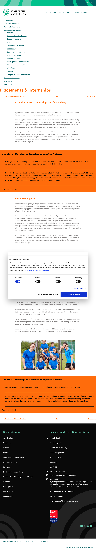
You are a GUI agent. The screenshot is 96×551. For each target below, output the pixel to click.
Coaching (6, 443)
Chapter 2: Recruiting (12, 27)
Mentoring (11, 42)
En (88, 3)
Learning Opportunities (16, 52)
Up (57, 96)
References (8, 81)
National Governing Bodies (13, 472)
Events (61, 12)
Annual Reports (9, 496)
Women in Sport (9, 491)
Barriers (10, 33)
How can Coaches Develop (17, 36)
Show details (78, 288)
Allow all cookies (74, 294)
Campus (6, 448)
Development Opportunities (18, 62)
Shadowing (11, 49)
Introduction (8, 20)
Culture (10, 71)
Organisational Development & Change (18, 477)
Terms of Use (43, 541)
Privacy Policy (30, 541)
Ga (91, 3)
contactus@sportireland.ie (66, 475)
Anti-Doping (8, 438)
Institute (6, 467)
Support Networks (14, 39)
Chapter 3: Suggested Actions (18, 75)
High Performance (10, 462)
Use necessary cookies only (48, 294)
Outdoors (6, 482)
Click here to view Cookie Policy (36, 270)
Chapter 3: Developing (12, 30)
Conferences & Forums (15, 46)
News (55, 12)
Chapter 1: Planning (11, 24)
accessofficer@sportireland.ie (66, 501)
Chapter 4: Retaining (12, 78)
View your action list (9, 189)
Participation (8, 487)
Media (67, 12)
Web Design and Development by (79, 547)
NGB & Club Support (15, 58)
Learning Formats (14, 55)
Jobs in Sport (85, 12)
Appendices (8, 84)
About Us (48, 12)
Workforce (11, 68)
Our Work (75, 12)
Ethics (5, 453)
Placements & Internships (17, 65)
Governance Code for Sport (13, 457)
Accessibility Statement (12, 541)
